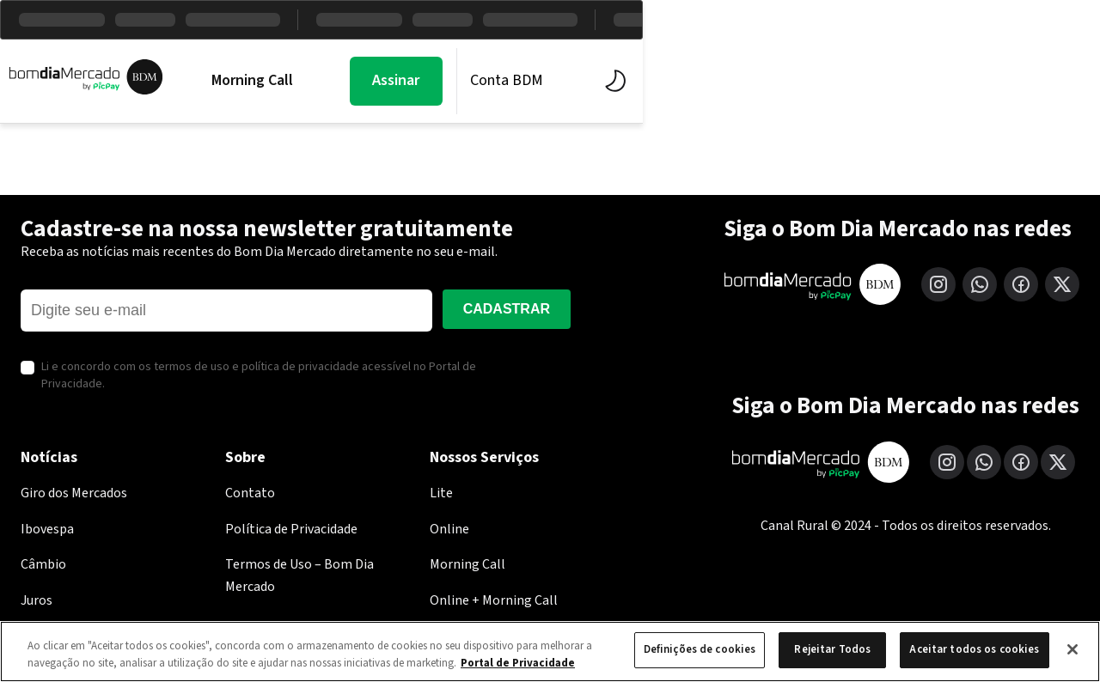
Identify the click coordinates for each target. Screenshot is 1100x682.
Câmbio (43, 564)
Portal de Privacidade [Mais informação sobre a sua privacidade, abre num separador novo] (518, 663)
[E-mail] (226, 310)
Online (449, 529)
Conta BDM (941, 80)
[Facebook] (1021, 284)
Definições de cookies (700, 649)
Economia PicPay (681, 80)
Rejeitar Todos (832, 649)
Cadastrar (506, 308)
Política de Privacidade (291, 529)
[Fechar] (1072, 649)
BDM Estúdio (530, 80)
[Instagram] (938, 284)
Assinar (831, 80)
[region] (550, 651)
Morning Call (274, 80)
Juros (36, 600)
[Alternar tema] (1047, 81)
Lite (441, 493)
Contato (250, 493)
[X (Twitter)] (1062, 284)
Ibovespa (47, 529)
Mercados (402, 80)
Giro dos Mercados (74, 493)
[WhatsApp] (979, 284)
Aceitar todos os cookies (974, 649)
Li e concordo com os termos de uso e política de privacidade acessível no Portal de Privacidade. (258, 376)
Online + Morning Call (494, 600)
